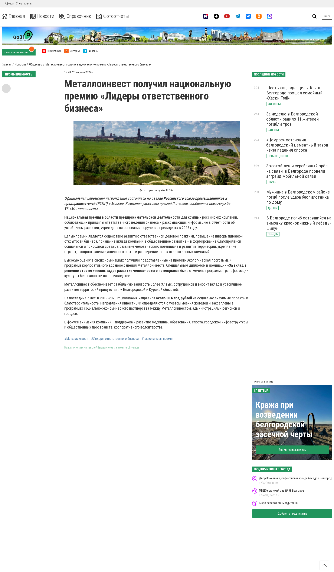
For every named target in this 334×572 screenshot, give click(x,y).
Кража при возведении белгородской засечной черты (284, 419)
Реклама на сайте (263, 381)
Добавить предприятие (292, 513)
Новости (42, 16)
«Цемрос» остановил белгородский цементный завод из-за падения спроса (297, 145)
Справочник (75, 16)
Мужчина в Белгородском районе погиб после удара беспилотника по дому (298, 197)
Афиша (9, 3)
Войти (327, 16)
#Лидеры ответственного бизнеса (115, 339)
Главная (13, 16)
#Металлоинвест (76, 339)
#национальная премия (157, 339)
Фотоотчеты (112, 16)
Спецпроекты (24, 3)
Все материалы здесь (292, 449)
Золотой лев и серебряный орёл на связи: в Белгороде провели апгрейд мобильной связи (297, 171)
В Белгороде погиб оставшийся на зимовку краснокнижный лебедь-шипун (298, 223)
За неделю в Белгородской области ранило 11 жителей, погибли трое (293, 119)
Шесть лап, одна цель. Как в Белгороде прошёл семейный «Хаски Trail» (294, 93)
